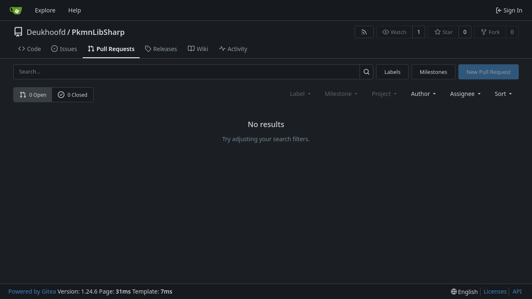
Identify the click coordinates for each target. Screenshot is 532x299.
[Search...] (366, 71)
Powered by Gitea (32, 291)
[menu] (504, 93)
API (517, 291)
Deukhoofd (46, 32)
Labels (392, 72)
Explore (45, 10)
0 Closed (73, 94)
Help (74, 10)
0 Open (33, 94)
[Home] (15, 10)
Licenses (495, 291)
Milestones (433, 72)
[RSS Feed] (364, 32)
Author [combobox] (424, 94)
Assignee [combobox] (466, 94)
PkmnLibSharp (98, 32)
